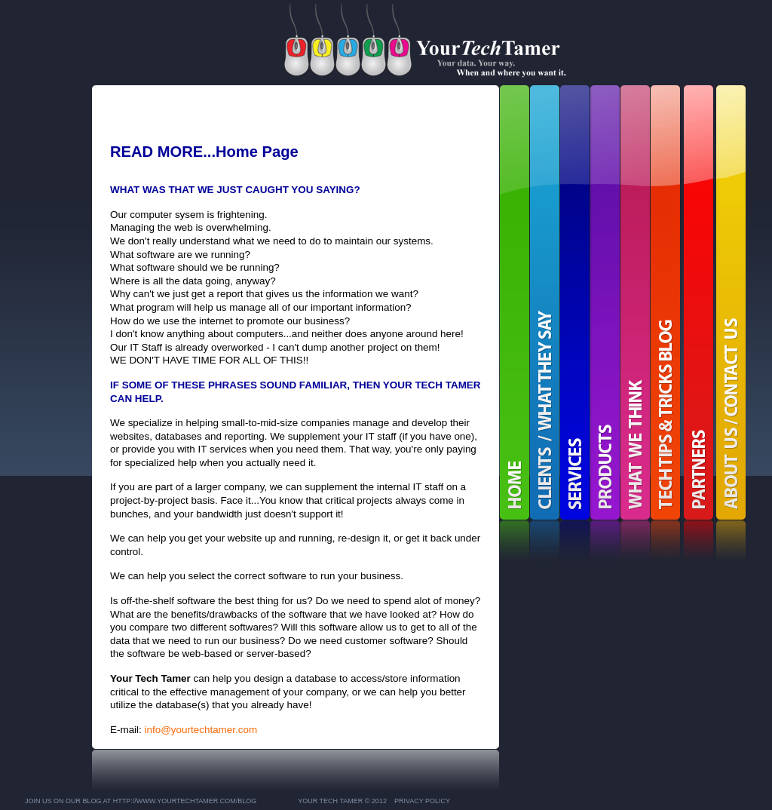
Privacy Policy (422, 801)
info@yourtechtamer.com (201, 729)
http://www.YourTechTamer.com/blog (185, 801)
